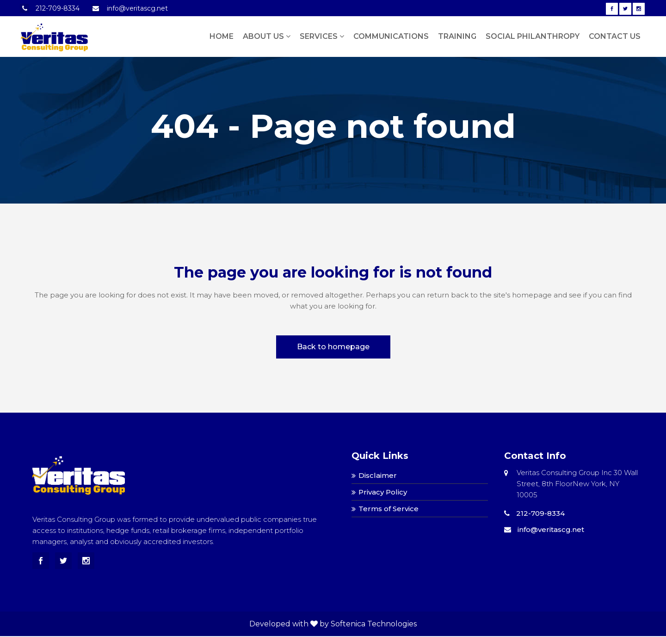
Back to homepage (333, 346)
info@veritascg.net (137, 8)
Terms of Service (388, 508)
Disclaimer (377, 475)
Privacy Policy (382, 492)
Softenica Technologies (374, 623)
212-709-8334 (58, 8)
